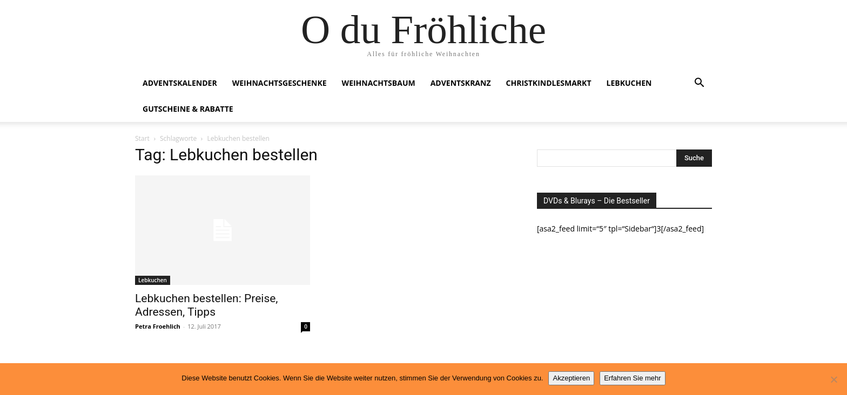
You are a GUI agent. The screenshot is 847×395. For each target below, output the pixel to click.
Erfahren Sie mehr (632, 378)
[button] (699, 84)
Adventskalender (180, 83)
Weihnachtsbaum (378, 83)
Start (142, 138)
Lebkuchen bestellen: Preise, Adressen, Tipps (206, 305)
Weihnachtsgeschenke (279, 83)
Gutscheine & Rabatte (188, 109)
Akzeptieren (571, 378)
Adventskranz (461, 83)
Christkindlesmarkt (548, 83)
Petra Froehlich (157, 326)
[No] (833, 379)
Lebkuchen (629, 83)
